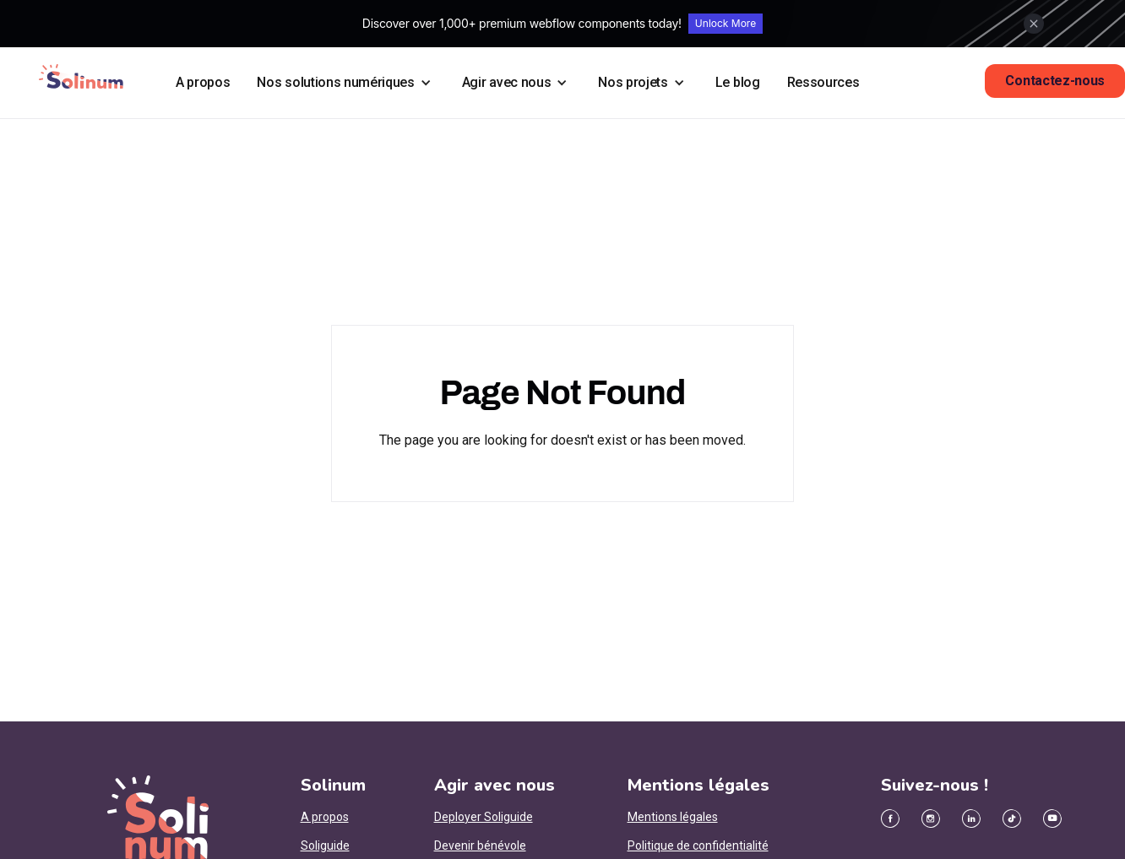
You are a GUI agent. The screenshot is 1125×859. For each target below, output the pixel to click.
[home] (81, 76)
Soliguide (325, 845)
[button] (345, 82)
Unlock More (725, 23)
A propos (203, 82)
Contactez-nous (1055, 81)
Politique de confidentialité (698, 845)
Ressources (823, 82)
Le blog (737, 82)
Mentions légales (673, 817)
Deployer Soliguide (483, 817)
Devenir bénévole (480, 845)
